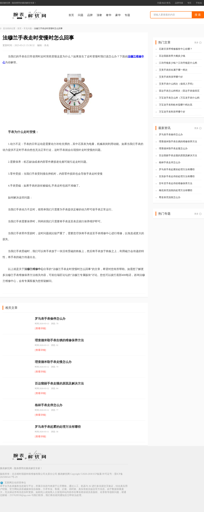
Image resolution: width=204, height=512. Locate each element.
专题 (127, 15)
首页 (71, 15)
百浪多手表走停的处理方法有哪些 (177, 176)
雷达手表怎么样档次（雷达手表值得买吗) (179, 91)
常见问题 (28, 28)
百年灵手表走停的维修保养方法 (175, 183)
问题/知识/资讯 (164, 3)
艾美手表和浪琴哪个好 (171, 77)
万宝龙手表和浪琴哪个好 (172, 111)
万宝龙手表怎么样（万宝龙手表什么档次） (179, 98)
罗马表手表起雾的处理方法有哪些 (58, 426)
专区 (189, 3)
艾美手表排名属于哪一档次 (173, 70)
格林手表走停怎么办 (48, 405)
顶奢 (99, 15)
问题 (80, 15)
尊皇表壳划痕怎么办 (169, 197)
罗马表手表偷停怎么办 (50, 318)
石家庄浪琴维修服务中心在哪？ (175, 49)
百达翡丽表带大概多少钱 (172, 56)
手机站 (199, 3)
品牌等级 (179, 3)
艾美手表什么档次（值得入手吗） (177, 84)
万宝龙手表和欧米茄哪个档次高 (175, 104)
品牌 (90, 15)
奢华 (108, 15)
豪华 (118, 15)
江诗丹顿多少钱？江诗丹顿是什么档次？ (178, 63)
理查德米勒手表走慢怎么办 (53, 362)
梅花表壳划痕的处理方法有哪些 (175, 190)
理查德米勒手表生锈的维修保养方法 (59, 340)
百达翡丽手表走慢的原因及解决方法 (59, 383)
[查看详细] (40, 328)
